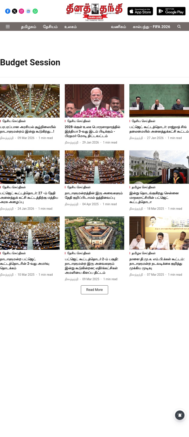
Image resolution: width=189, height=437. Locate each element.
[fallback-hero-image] (30, 101)
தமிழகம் (28, 26)
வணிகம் (118, 26)
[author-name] (7, 138)
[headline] (30, 129)
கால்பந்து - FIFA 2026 (151, 26)
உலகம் (70, 26)
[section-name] (30, 121)
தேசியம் (50, 26)
